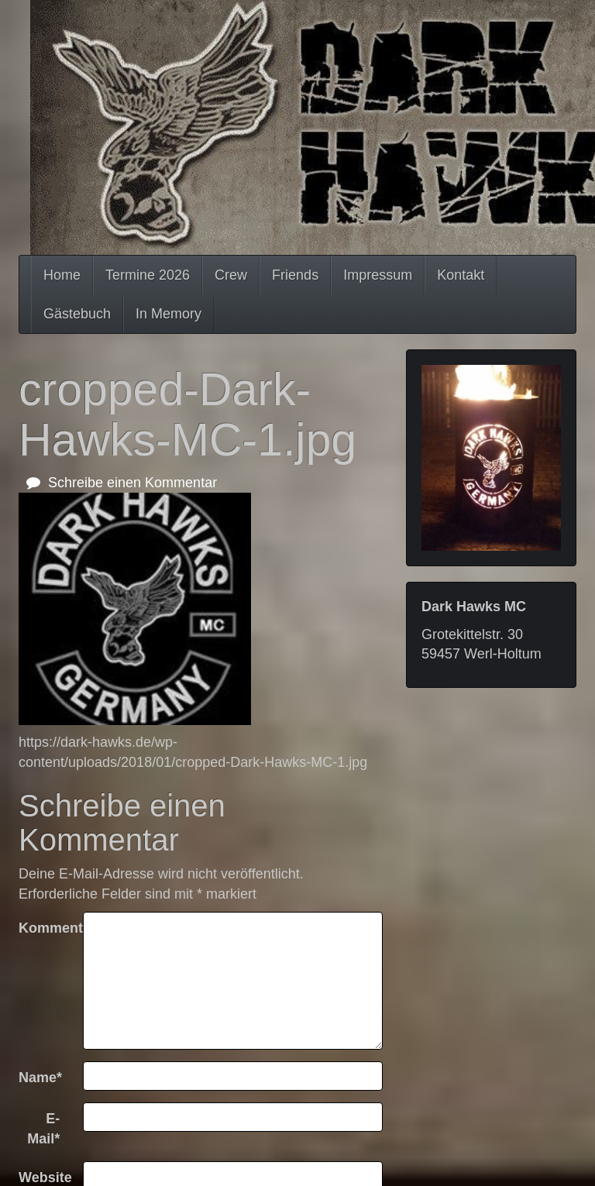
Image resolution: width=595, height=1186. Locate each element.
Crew (231, 275)
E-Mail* (43, 1128)
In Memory (168, 313)
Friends (295, 275)
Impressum (377, 275)
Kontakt (460, 275)
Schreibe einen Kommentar (121, 482)
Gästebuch (77, 313)
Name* (40, 1077)
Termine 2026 (147, 275)
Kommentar (45, 928)
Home (62, 275)
